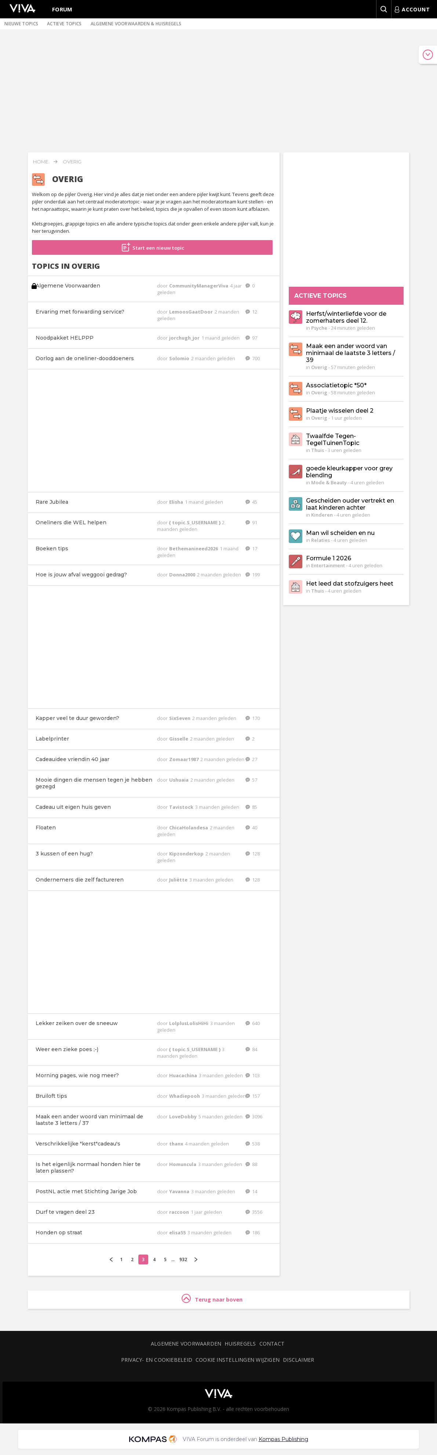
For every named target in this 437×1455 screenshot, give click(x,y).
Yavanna (179, 1191)
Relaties (320, 540)
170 (252, 718)
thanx (176, 1143)
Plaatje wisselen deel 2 (340, 410)
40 (251, 827)
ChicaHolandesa (189, 827)
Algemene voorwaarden (186, 1343)
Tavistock (181, 807)
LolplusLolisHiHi (189, 1023)
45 (251, 502)
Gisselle (179, 738)
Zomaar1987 (184, 759)
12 (251, 311)
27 (251, 759)
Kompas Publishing (283, 1439)
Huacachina (183, 1075)
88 (251, 1164)
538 (252, 1143)
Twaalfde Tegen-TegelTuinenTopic (332, 439)
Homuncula (183, 1164)
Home (40, 161)
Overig (72, 161)
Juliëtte (179, 879)
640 (252, 1023)
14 (251, 1191)
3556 (253, 1212)
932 (183, 1259)
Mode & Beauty (329, 482)
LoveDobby (183, 1116)
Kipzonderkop (187, 853)
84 (251, 1049)
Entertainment (328, 565)
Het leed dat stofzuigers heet (349, 583)
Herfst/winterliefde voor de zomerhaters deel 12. (346, 317)
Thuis (317, 450)
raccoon (179, 1212)
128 (252, 853)
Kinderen (322, 514)
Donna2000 (182, 574)
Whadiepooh (185, 1096)
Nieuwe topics (21, 24)
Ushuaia (179, 780)
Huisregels (240, 1343)
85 (251, 807)
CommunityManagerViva (199, 285)
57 (251, 780)
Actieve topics (64, 24)
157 (252, 1096)
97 (251, 337)
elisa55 (178, 1232)
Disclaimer (298, 1359)
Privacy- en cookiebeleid (156, 1359)
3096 (253, 1116)
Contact (272, 1343)
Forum (62, 9)
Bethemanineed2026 (194, 548)
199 (252, 574)
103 (252, 1075)
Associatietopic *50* (336, 385)
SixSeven (180, 718)
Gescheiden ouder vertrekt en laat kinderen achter (350, 504)
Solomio (179, 358)
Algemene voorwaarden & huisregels (136, 24)
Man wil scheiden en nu (340, 532)
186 (252, 1232)
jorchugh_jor (185, 337)
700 (252, 358)
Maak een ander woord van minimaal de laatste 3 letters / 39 (350, 353)
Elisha (176, 502)
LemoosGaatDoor (191, 311)
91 (251, 522)
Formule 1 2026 (328, 558)
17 (251, 548)
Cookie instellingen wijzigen (238, 1359)
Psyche (319, 328)
